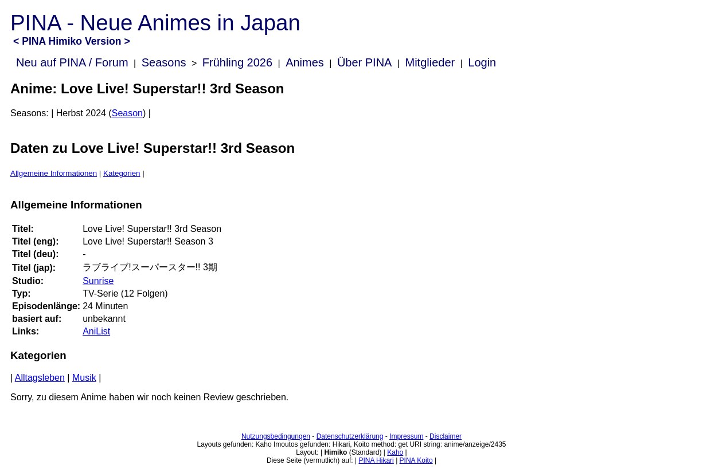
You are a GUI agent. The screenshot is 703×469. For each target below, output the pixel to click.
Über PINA (364, 62)
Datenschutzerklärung (350, 436)
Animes (305, 62)
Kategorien (121, 173)
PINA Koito (416, 460)
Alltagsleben (40, 378)
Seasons (164, 62)
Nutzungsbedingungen (275, 436)
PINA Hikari (375, 460)
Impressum (406, 436)
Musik (84, 378)
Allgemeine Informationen (53, 173)
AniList (96, 331)
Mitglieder (430, 62)
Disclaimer (445, 436)
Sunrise (98, 281)
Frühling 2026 (237, 62)
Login (482, 62)
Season (127, 113)
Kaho (395, 452)
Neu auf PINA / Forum (72, 62)
